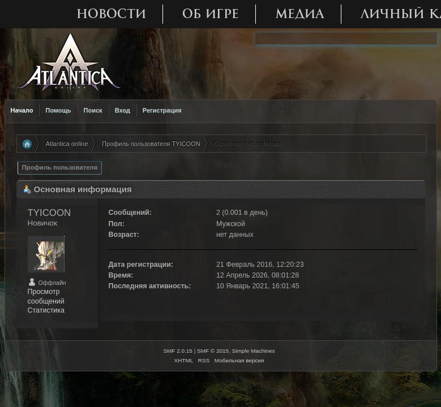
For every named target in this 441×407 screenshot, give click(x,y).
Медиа (299, 13)
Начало (22, 110)
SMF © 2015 (213, 351)
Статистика (46, 310)
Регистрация (162, 110)
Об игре (210, 13)
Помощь (58, 110)
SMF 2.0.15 (177, 351)
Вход (122, 110)
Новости (111, 13)
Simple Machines (253, 351)
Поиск (93, 110)
